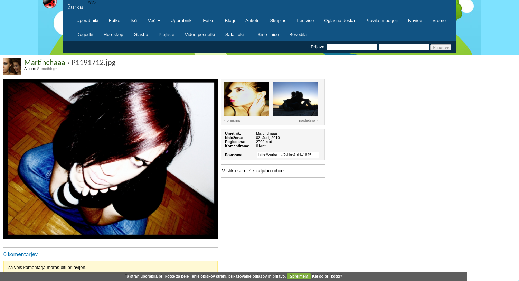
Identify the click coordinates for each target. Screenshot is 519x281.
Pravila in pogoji (381, 20)
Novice (415, 20)
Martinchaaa (44, 62)
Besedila (298, 34)
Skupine (278, 20)
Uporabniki (87, 20)
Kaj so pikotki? (327, 276)
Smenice (268, 34)
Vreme (439, 20)
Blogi (230, 20)
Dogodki (84, 34)
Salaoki (236, 34)
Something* (47, 69)
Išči (134, 20)
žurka (75, 6)
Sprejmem (299, 276)
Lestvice (305, 20)
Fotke (114, 20)
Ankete (252, 20)
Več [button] (154, 20)
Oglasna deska (339, 20)
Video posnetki (200, 34)
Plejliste (166, 34)
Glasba (141, 34)
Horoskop (113, 34)
